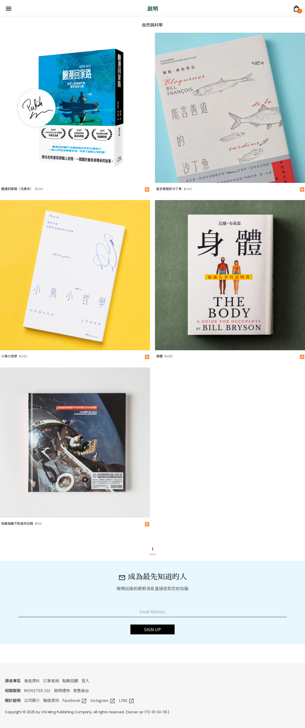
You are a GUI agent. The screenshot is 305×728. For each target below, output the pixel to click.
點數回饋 (70, 681)
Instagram (102, 700)
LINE (126, 700)
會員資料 (32, 681)
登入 (85, 681)
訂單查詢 (51, 681)
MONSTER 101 (37, 690)
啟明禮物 (62, 690)
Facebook (74, 700)
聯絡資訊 (51, 700)
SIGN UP (152, 629)
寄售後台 (81, 690)
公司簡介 (32, 700)
